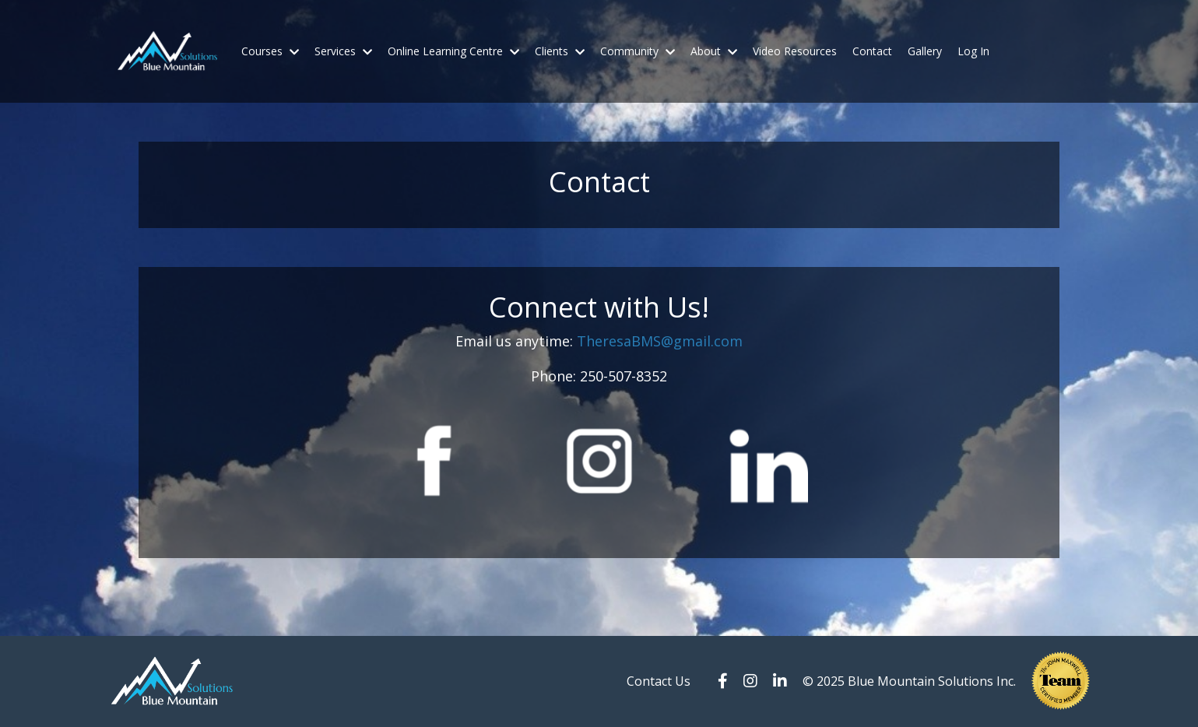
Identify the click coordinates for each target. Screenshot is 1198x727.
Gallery (925, 51)
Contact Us (658, 681)
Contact (872, 51)
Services (343, 51)
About (713, 51)
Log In (973, 51)
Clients (560, 51)
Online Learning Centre (453, 51)
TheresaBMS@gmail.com (660, 341)
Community (637, 51)
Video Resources (795, 51)
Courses (270, 51)
